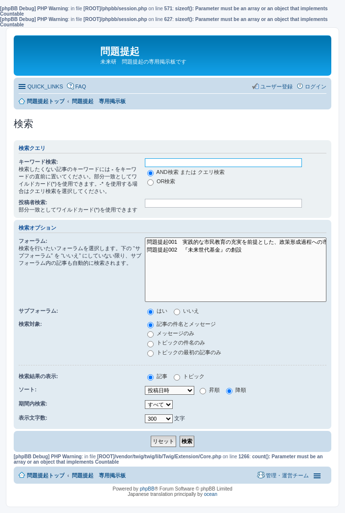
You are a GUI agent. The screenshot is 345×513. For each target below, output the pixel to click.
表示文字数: (33, 418)
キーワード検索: (38, 162)
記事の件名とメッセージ (181, 324)
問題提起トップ (46, 475)
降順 (236, 390)
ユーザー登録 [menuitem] (276, 86)
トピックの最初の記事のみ (184, 352)
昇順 (210, 390)
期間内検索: (33, 403)
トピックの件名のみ (176, 342)
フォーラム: (33, 241)
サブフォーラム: (38, 311)
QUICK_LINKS (45, 86)
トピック (189, 376)
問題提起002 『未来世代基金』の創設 (235, 250)
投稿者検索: (33, 202)
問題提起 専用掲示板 (99, 475)
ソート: (28, 389)
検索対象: (30, 324)
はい (157, 311)
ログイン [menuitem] (315, 86)
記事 (157, 376)
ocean (210, 494)
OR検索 (161, 181)
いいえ (186, 311)
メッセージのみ (170, 333)
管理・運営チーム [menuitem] (287, 475)
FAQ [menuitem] (80, 86)
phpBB (147, 489)
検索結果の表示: (38, 376)
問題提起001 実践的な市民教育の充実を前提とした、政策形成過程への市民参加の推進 (235, 242)
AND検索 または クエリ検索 (186, 172)
